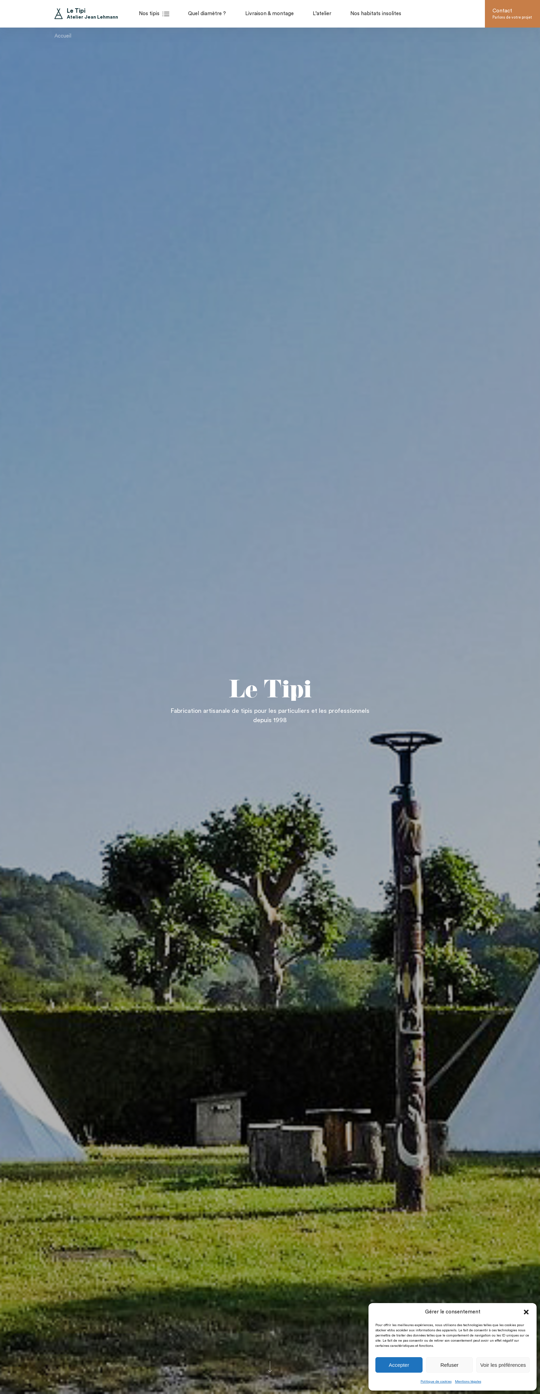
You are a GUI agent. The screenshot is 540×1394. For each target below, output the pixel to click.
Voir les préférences (503, 1365)
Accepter (399, 1365)
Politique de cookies (435, 1381)
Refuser (449, 1365)
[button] (526, 1312)
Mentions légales (468, 1381)
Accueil (62, 32)
